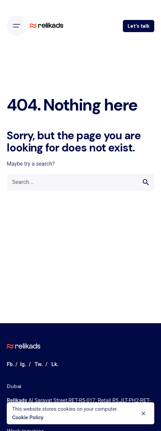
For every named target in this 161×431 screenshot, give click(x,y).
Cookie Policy (28, 417)
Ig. (23, 364)
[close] (143, 413)
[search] (145, 182)
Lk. (54, 364)
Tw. (38, 364)
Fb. (10, 364)
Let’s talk (139, 26)
